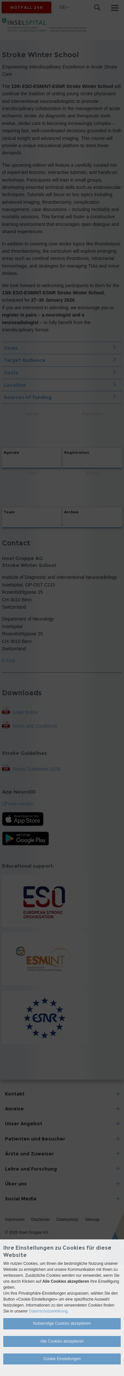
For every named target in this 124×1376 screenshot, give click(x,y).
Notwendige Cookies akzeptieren (62, 1323)
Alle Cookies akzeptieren (62, 1341)
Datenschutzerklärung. (48, 1311)
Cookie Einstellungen (62, 1358)
